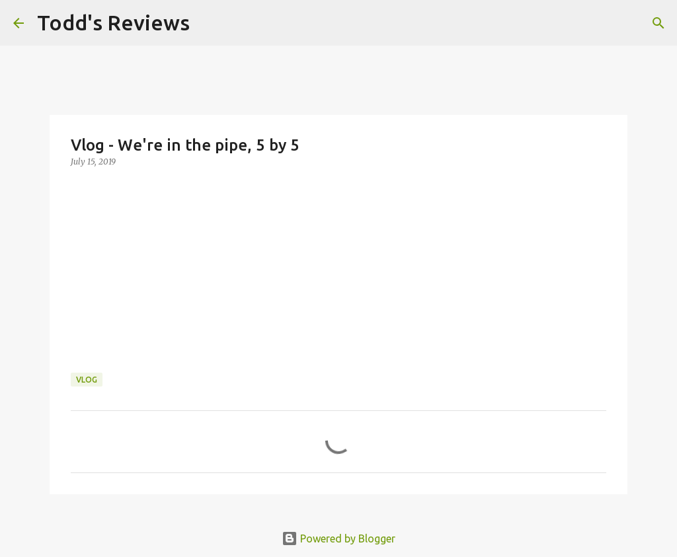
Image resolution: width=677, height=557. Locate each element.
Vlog (86, 379)
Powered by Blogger (338, 538)
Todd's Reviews (113, 22)
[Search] (208, 23)
